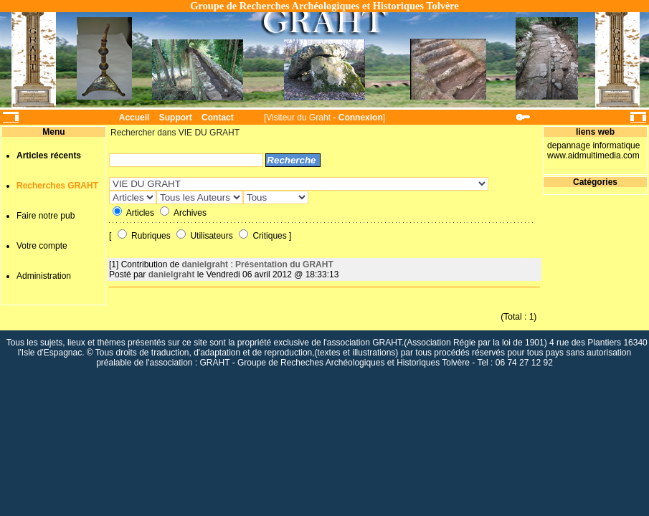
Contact (218, 118)
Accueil (134, 118)
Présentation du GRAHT (284, 264)
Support (175, 118)
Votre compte (41, 246)
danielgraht (204, 264)
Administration (43, 276)
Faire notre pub (45, 216)
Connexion (360, 118)
